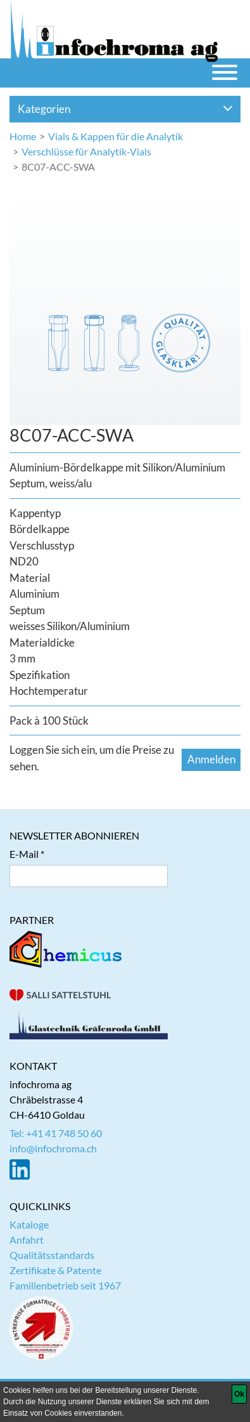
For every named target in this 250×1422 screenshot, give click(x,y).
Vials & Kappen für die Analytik (115, 136)
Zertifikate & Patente (55, 1270)
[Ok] (239, 1394)
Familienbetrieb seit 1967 (65, 1285)
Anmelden (211, 759)
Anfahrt (26, 1240)
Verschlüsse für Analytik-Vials (86, 151)
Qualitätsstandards (51, 1255)
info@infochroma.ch (53, 1148)
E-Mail (24, 854)
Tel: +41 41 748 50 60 (55, 1133)
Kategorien (125, 109)
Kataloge (29, 1224)
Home (22, 136)
